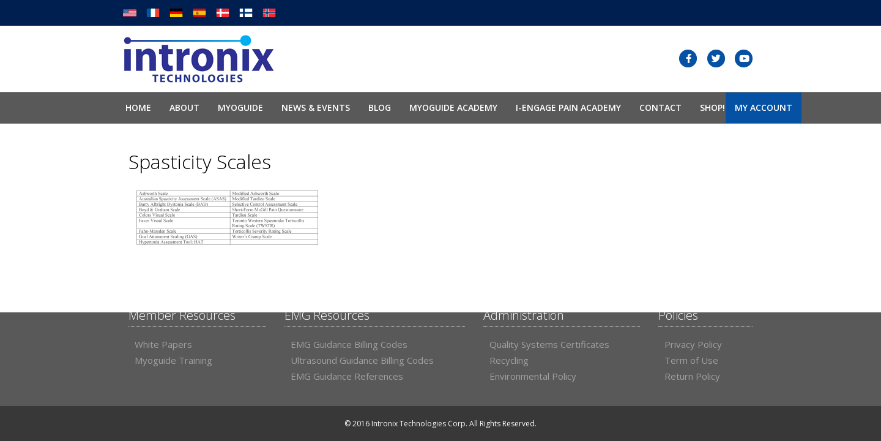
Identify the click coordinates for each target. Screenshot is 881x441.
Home (138, 107)
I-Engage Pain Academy (568, 107)
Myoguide (240, 107)
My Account (763, 107)
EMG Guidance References (347, 376)
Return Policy (692, 376)
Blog (379, 107)
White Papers (163, 344)
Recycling (509, 360)
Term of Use (691, 360)
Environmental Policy (532, 376)
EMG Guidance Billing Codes (349, 344)
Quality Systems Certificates (549, 344)
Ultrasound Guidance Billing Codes (362, 360)
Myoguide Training (173, 360)
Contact (660, 107)
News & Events (315, 107)
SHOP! (712, 107)
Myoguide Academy (453, 107)
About (184, 107)
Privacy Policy (693, 344)
